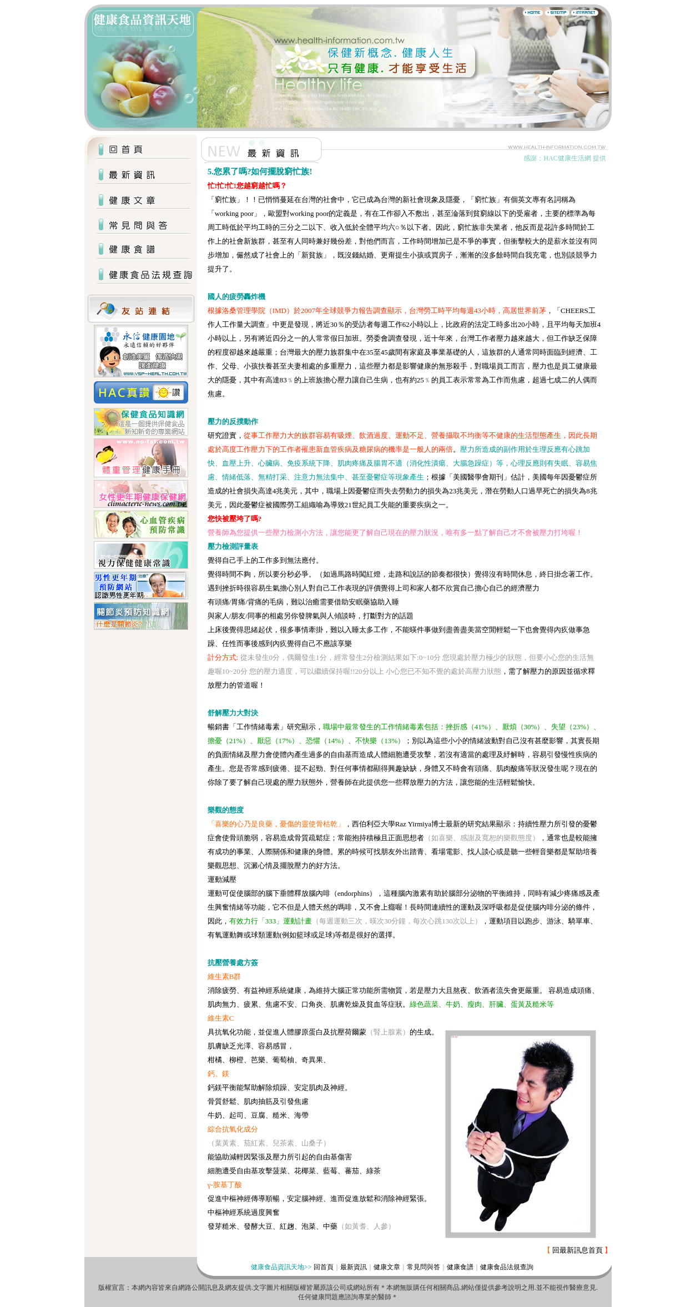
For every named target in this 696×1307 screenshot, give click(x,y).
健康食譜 (460, 1267)
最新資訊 (353, 1267)
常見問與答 (423, 1267)
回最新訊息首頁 (577, 1250)
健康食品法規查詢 (506, 1267)
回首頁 (324, 1267)
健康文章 (387, 1267)
